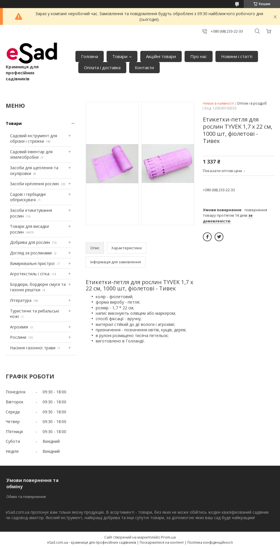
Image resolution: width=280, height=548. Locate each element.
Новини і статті (236, 56)
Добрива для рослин (30, 242)
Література (20, 300)
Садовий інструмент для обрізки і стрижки (33, 138)
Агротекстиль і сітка (29, 273)
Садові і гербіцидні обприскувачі (28, 197)
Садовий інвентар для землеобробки (31, 154)
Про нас (198, 56)
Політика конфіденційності (210, 542)
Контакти (144, 67)
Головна (89, 56)
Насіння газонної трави (32, 347)
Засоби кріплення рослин (34, 183)
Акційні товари (161, 56)
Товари (119, 56)
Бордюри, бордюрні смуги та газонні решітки (38, 287)
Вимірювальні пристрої (32, 263)
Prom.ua (168, 537)
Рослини (18, 337)
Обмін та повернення (26, 496)
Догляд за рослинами (31, 253)
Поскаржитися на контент (162, 542)
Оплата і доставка (102, 67)
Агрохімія (19, 327)
